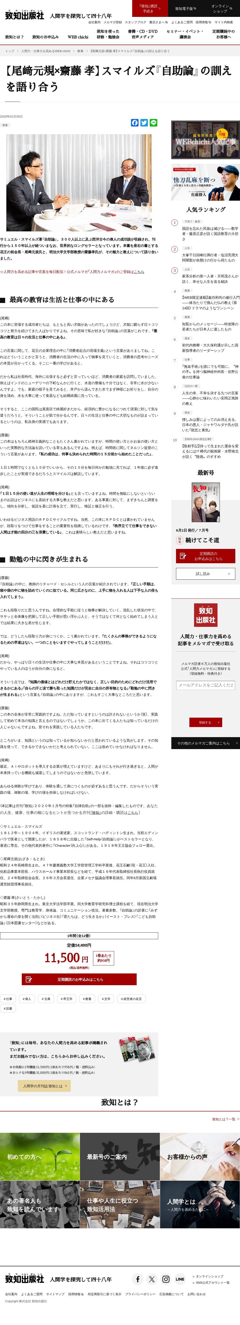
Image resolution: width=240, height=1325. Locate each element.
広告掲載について (171, 1293)
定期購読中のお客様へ (223, 34)
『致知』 (95, 812)
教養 (5, 125)
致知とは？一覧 (223, 1119)
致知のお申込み (45, 37)
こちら (139, 271)
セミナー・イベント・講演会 (185, 34)
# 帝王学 (66, 998)
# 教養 (87, 998)
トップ (9, 51)
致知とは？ (14, 37)
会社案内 (11, 1293)
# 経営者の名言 (131, 998)
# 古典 (46, 998)
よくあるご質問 (31, 1293)
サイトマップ (55, 1293)
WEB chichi (78, 37)
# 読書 (8, 1008)
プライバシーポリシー (140, 1293)
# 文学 (106, 998)
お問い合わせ (197, 1293)
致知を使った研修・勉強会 (108, 34)
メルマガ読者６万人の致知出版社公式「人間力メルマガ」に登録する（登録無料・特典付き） (206, 668)
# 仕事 (8, 998)
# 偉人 (27, 998)
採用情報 (76, 1294)
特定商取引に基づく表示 (104, 1293)
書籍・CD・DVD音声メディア (143, 34)
